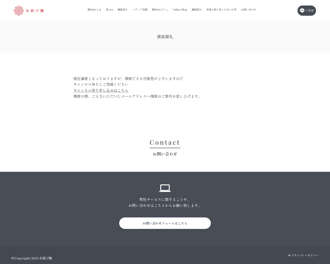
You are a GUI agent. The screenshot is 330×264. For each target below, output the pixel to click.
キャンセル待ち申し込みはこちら (100, 90)
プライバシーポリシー (303, 255)
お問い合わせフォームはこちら (165, 223)
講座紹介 (123, 9)
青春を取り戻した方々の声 (221, 9)
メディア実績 (139, 9)
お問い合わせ (248, 9)
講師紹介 (197, 9)
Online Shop (180, 9)
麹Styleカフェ (160, 9)
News (109, 9)
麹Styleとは (94, 9)
